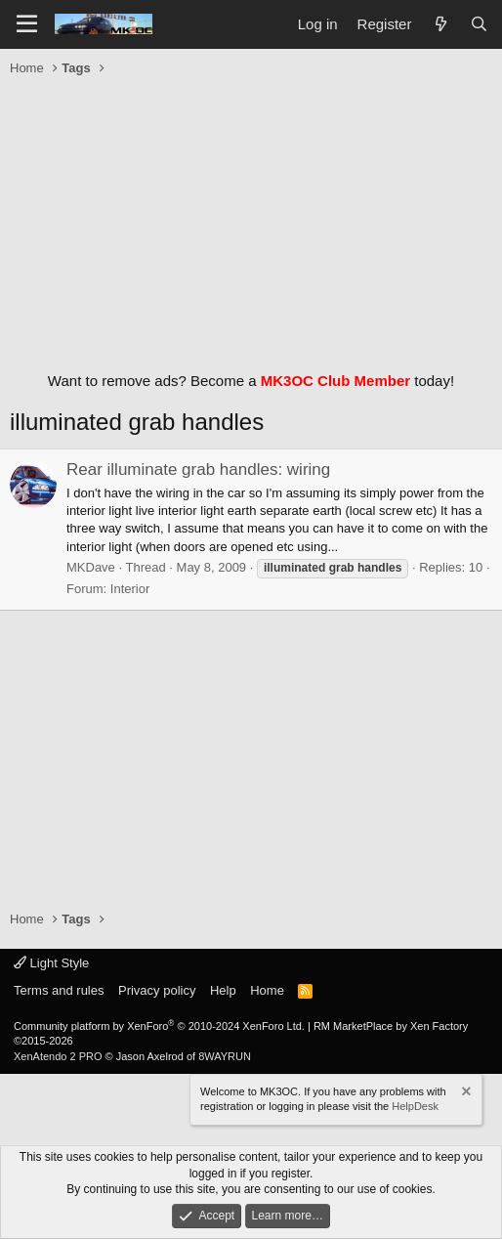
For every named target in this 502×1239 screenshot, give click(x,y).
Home (267, 990)
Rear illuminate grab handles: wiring (198, 469)
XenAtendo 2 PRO (58, 1056)
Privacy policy (156, 990)
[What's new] (440, 24)
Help (223, 990)
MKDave (90, 567)
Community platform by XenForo (159, 1026)
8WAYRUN (224, 1056)
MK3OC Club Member (335, 380)
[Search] (479, 24)
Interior (129, 588)
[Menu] (27, 24)
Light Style (51, 963)
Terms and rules (59, 990)
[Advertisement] (251, 219)
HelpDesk (415, 1106)
